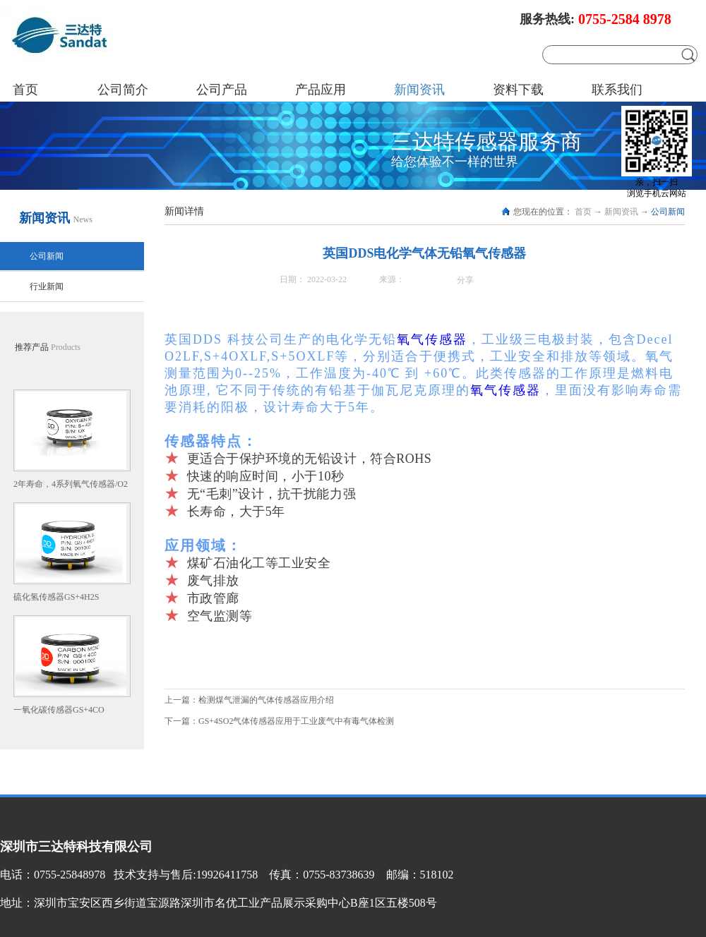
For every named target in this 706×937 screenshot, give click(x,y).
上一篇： (249, 700)
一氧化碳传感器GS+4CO (58, 710)
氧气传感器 (432, 339)
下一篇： (279, 721)
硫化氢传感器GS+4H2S (56, 597)
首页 (25, 90)
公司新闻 (668, 212)
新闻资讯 (621, 212)
